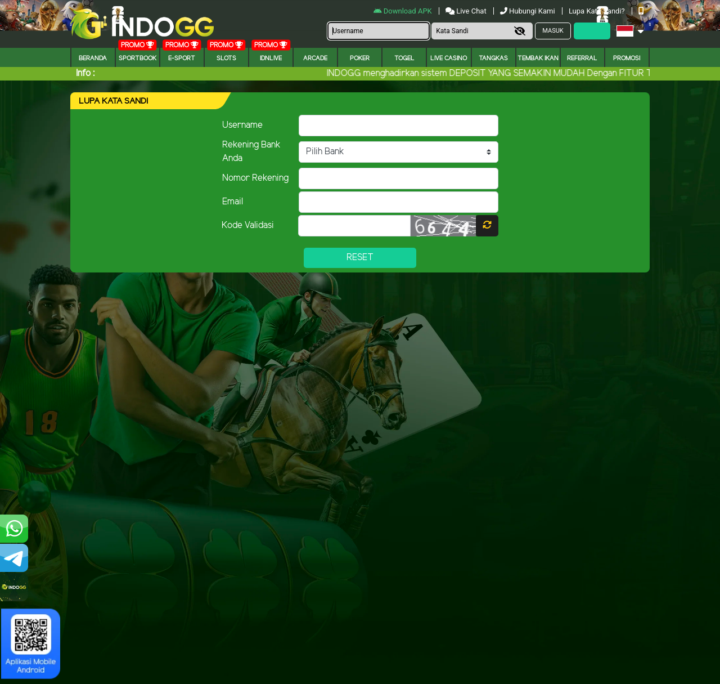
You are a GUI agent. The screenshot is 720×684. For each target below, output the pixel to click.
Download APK (404, 11)
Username (242, 125)
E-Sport (181, 58)
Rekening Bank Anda (251, 152)
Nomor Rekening (255, 178)
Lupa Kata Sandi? (598, 11)
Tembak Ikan (538, 58)
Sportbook (137, 58)
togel (404, 58)
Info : (85, 73)
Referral (582, 58)
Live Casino (448, 58)
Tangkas (493, 58)
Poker (360, 58)
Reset (360, 257)
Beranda (93, 58)
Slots (226, 58)
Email (232, 201)
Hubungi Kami (528, 11)
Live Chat (466, 11)
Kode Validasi (248, 225)
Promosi (626, 58)
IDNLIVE (271, 58)
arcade (315, 58)
